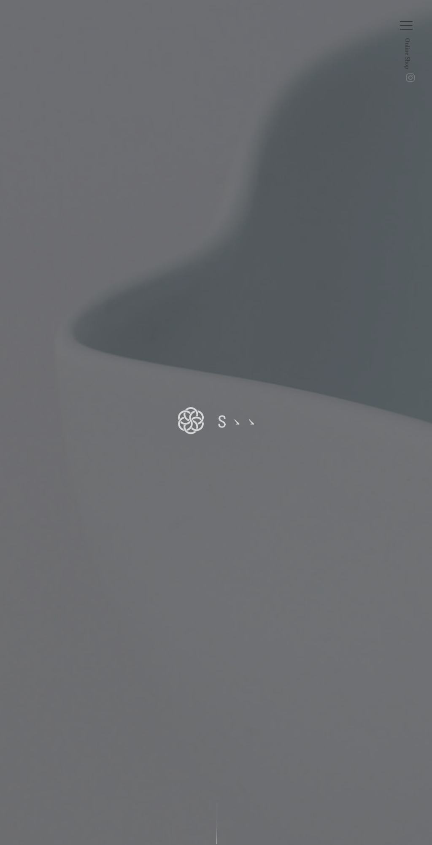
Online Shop (411, 64)
